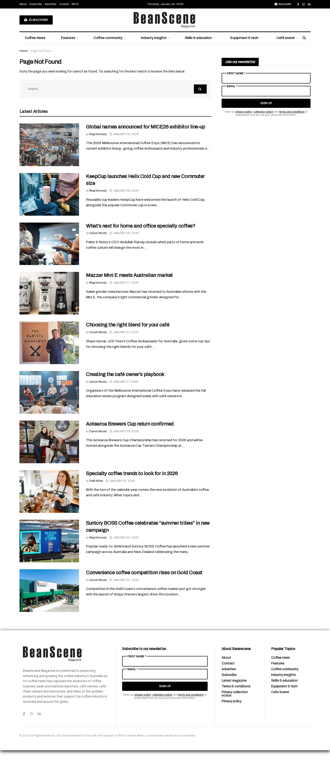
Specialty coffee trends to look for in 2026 (132, 507)
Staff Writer (96, 514)
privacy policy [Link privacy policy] (244, 145)
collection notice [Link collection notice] (263, 145)
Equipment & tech (244, 71)
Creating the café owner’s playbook (125, 408)
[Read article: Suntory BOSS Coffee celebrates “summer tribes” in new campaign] (49, 574)
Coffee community (108, 71)
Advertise (50, 37)
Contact (64, 37)
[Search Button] (304, 71)
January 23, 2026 (124, 571)
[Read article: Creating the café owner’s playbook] (49, 426)
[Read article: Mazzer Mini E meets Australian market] (49, 327)
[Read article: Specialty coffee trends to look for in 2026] (49, 525)
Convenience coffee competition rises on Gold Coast (144, 606)
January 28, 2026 (124, 168)
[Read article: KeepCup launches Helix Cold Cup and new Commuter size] (49, 228)
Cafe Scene (280, 726)
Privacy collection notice (235, 727)
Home (23, 84)
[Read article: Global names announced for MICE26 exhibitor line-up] (49, 178)
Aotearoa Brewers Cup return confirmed (130, 457)
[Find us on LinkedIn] (309, 38)
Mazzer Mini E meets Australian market (129, 309)
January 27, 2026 (124, 316)
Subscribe (35, 37)
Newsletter (283, 37)
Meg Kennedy (98, 168)
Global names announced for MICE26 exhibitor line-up (145, 160)
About (23, 37)
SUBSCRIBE (36, 53)
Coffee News (35, 71)
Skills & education (198, 71)
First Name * (236, 107)
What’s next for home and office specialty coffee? (140, 259)
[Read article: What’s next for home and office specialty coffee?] (49, 277)
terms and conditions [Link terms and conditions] (292, 145)
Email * (232, 120)
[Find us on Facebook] (298, 38)
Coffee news (280, 691)
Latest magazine (234, 714)
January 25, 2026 (120, 514)
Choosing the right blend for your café (127, 358)
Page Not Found (41, 84)
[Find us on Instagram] (303, 38)
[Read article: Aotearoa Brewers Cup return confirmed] (49, 475)
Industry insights (154, 71)
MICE (75, 37)
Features (68, 71)
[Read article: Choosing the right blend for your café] (49, 376)
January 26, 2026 (124, 465)
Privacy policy (232, 735)
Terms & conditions (236, 720)
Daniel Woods (98, 266)
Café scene (285, 71)
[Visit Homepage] (165, 54)
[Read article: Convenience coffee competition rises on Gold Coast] (49, 624)
